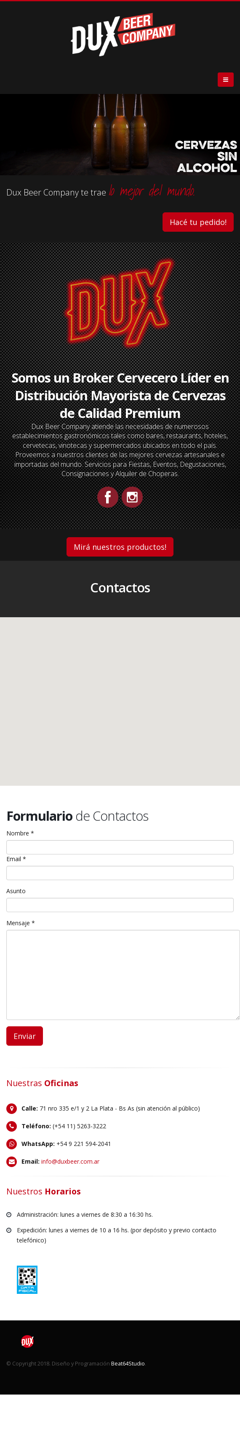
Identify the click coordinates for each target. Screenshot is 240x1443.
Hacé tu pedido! (198, 222)
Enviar (24, 1036)
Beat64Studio (128, 1363)
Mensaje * (20, 923)
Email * (16, 859)
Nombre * (20, 833)
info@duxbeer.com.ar (70, 1161)
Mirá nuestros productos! (120, 547)
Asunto (16, 891)
